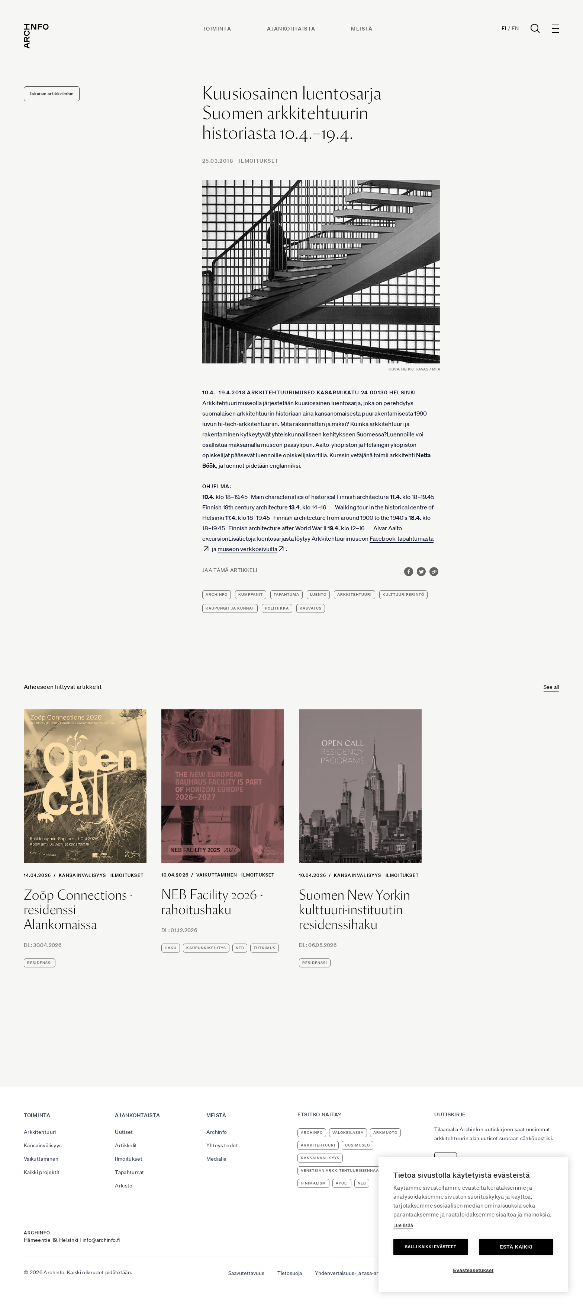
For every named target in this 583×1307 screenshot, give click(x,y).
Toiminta (217, 28)
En (515, 28)
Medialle (216, 1158)
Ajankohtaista (291, 28)
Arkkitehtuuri (40, 1132)
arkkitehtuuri (354, 594)
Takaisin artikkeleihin (51, 93)
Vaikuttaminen (217, 875)
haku (171, 948)
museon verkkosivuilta (247, 549)
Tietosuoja (289, 1273)
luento (318, 594)
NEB (240, 948)
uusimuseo (357, 1145)
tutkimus (265, 948)
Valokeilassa (348, 1132)
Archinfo (217, 594)
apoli (342, 1183)
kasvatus (311, 608)
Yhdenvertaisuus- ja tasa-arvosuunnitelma (363, 1273)
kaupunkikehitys (206, 948)
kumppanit (250, 594)
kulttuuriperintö (403, 594)
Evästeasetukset (473, 1270)
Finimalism (313, 1183)
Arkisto (123, 1185)
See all (551, 687)
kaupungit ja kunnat (230, 608)
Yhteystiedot (222, 1145)
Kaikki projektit (42, 1172)
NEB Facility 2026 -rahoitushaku (212, 902)
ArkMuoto (385, 1132)
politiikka (277, 608)
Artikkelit (126, 1145)
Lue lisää (403, 1225)
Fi (504, 28)
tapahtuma (286, 594)
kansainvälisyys (320, 1158)
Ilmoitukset (258, 161)
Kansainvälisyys (82, 875)
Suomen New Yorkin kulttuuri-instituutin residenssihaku (354, 910)
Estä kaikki (516, 1247)
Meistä (362, 28)
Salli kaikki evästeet (430, 1246)
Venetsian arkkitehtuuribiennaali (342, 1170)
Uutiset (124, 1132)
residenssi (39, 963)
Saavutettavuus (246, 1273)
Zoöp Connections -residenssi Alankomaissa (78, 910)
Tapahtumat (129, 1172)
